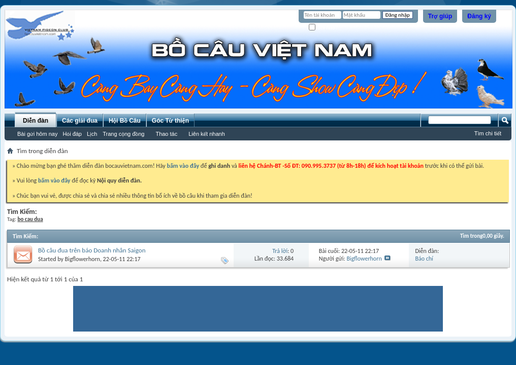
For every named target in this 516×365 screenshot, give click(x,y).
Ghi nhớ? (323, 27)
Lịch (92, 134)
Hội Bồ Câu (125, 120)
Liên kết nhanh (206, 134)
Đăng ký (479, 16)
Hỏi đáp (72, 134)
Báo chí (424, 258)
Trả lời (279, 250)
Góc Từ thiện (170, 120)
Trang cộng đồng (123, 134)
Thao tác (166, 134)
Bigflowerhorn (82, 259)
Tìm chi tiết (487, 133)
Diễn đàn (35, 120)
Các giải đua (80, 120)
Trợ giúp (440, 16)
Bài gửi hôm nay (37, 134)
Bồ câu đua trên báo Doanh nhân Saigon (91, 250)
